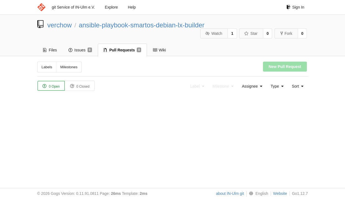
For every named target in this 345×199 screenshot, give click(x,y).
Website (280, 193)
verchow (59, 25)
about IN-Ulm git (230, 193)
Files (50, 50)
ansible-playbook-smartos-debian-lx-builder (141, 25)
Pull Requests (122, 50)
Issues (80, 50)
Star (250, 33)
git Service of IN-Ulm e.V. (73, 7)
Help (132, 7)
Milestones (68, 67)
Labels (46, 67)
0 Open (51, 86)
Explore (111, 7)
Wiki (159, 50)
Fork (286, 33)
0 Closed (79, 86)
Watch (213, 33)
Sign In (295, 7)
